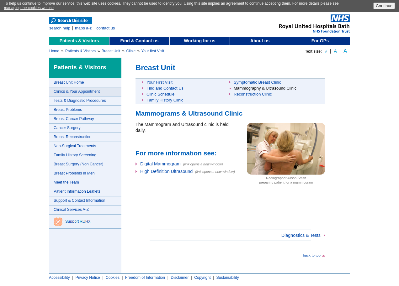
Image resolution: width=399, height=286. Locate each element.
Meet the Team (66, 182)
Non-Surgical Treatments (75, 146)
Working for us (199, 40)
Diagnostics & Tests (301, 235)
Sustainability (227, 277)
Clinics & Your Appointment (77, 91)
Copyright (202, 277)
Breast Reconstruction (72, 137)
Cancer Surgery (67, 128)
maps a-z (83, 28)
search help (59, 28)
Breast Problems (68, 109)
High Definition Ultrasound (166, 171)
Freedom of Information (145, 277)
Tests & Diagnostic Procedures (80, 100)
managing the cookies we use (29, 8)
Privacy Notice (88, 277)
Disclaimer (180, 277)
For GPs (320, 40)
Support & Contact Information (79, 200)
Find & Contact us (139, 40)
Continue (384, 5)
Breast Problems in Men (74, 173)
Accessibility (59, 277)
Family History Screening (75, 155)
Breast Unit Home (69, 82)
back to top (312, 255)
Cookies (113, 277)
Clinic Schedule (160, 94)
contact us (105, 28)
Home (54, 51)
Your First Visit (159, 82)
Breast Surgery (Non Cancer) (78, 164)
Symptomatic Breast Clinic (257, 82)
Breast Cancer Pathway (74, 119)
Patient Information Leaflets (77, 191)
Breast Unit (111, 51)
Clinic (130, 51)
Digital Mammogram (160, 163)
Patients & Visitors (79, 40)
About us (260, 40)
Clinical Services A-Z (71, 209)
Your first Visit (152, 51)
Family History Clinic (164, 100)
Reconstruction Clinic (253, 94)
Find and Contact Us (165, 88)
